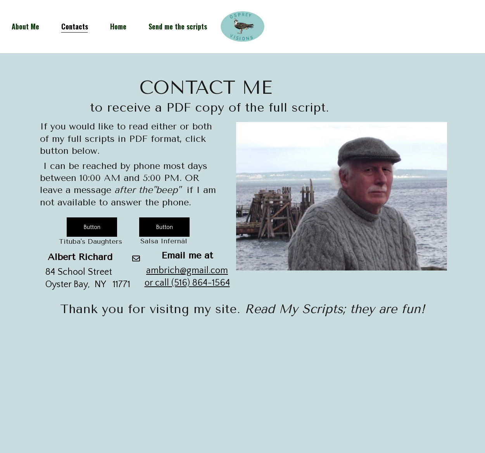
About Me (25, 26)
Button (91, 227)
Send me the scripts (177, 26)
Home (118, 26)
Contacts (74, 26)
